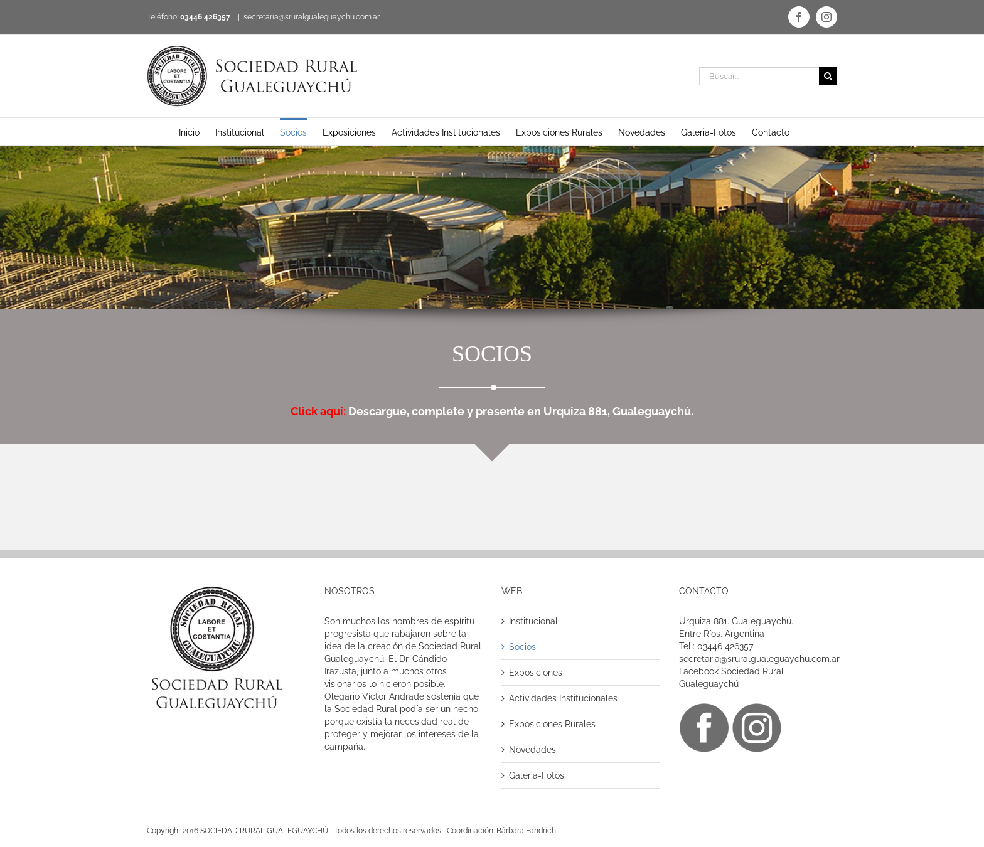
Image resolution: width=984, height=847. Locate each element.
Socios (522, 647)
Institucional (533, 621)
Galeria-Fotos (536, 775)
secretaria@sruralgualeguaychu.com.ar (311, 17)
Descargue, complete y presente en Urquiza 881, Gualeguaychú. (492, 411)
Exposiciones (535, 673)
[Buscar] (828, 76)
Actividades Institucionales (563, 698)
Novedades (532, 750)
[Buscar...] (759, 76)
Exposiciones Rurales (552, 724)
